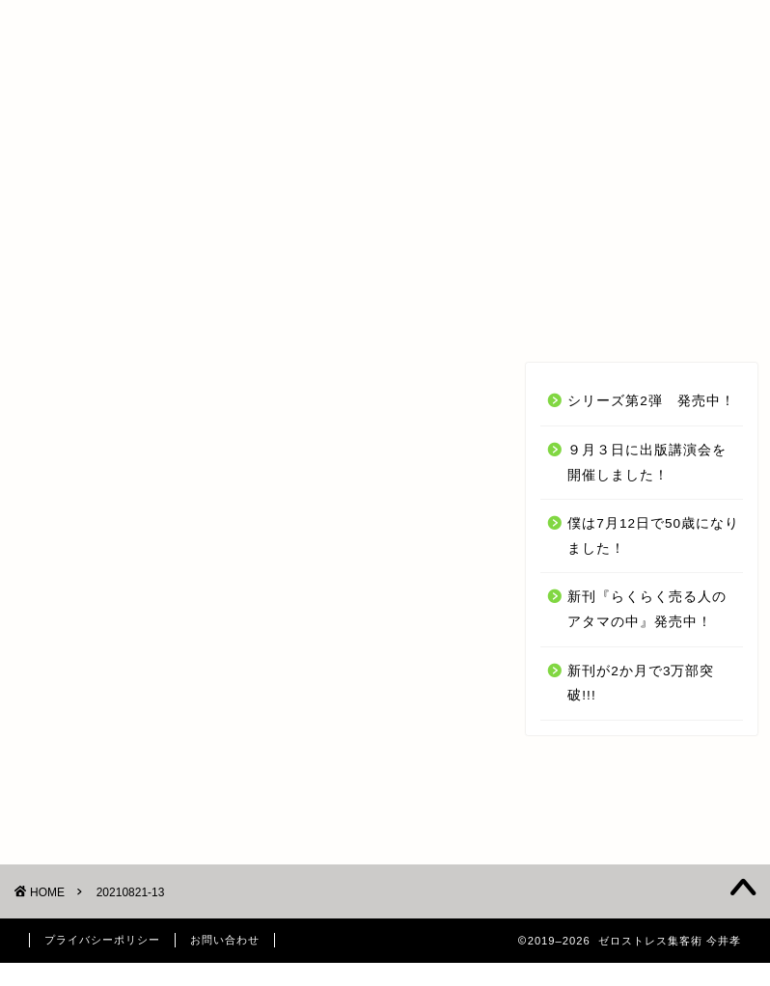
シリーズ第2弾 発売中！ (651, 401)
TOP (70, 312)
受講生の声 (372, 312)
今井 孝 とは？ (515, 312)
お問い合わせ (667, 312)
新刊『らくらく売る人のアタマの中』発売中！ (647, 609)
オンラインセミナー (209, 312)
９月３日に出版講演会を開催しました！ (647, 462)
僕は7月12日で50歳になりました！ (653, 536)
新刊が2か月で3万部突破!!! (640, 683)
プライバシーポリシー (102, 939)
